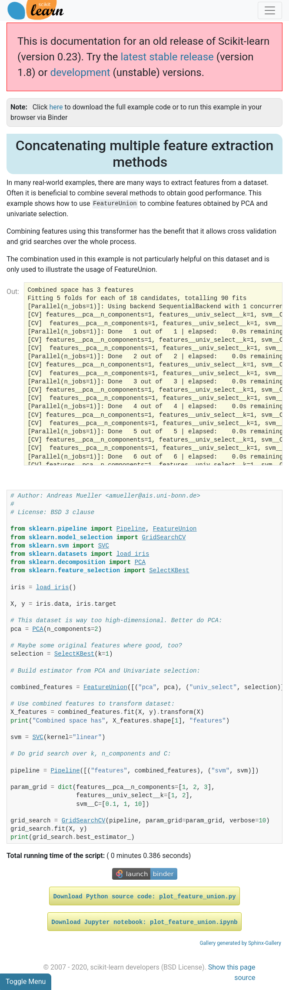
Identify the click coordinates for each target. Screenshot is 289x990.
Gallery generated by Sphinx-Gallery (240, 943)
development (80, 72)
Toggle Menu (26, 981)
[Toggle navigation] (270, 10)
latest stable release (166, 57)
